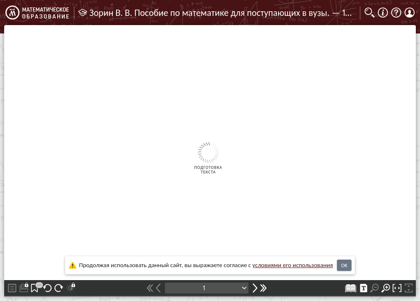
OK (344, 265)
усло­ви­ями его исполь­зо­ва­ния (293, 265)
